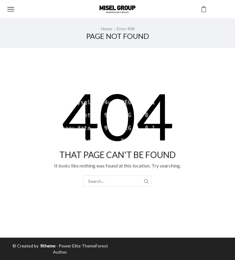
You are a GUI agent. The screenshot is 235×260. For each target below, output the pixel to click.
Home (106, 28)
